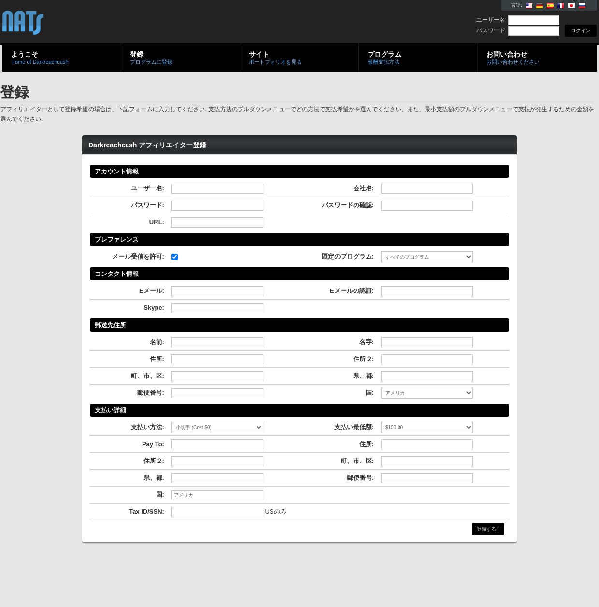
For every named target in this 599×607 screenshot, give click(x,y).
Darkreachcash (117, 22)
